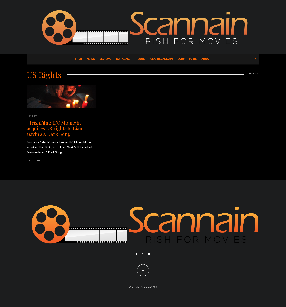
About (206, 59)
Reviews (105, 59)
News (91, 59)
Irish (78, 59)
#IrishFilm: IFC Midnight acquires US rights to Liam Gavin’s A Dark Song (55, 128)
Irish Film (32, 115)
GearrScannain (161, 59)
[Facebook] (249, 59)
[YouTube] (149, 254)
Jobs (141, 59)
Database (123, 59)
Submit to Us (187, 59)
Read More (33, 160)
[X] (255, 59)
